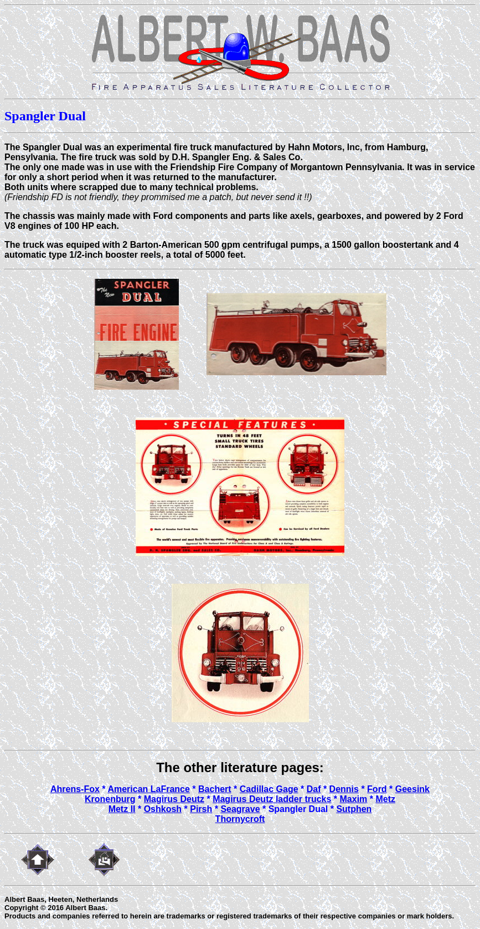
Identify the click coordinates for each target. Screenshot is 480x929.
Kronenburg (110, 799)
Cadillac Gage (269, 789)
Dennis (344, 789)
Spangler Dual (298, 809)
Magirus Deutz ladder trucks (272, 799)
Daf (314, 789)
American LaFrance (148, 789)
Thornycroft (240, 819)
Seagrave (240, 809)
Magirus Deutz (174, 799)
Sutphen (353, 809)
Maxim (354, 799)
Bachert (214, 789)
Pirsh (201, 809)
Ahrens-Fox (75, 789)
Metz (385, 799)
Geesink (412, 789)
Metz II (122, 809)
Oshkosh (163, 809)
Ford (377, 789)
